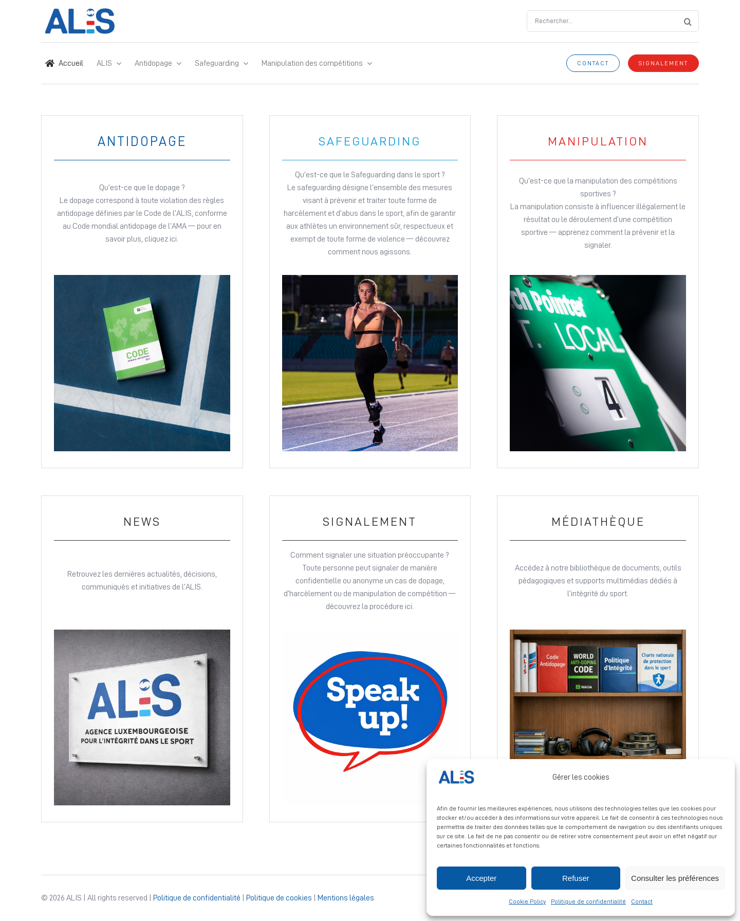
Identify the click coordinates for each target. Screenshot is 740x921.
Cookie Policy (527, 901)
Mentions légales (346, 898)
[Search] (688, 21)
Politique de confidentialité (588, 901)
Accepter (481, 878)
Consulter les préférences (675, 878)
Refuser (575, 878)
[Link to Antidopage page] (142, 291)
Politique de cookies (279, 898)
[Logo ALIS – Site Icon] (79, 12)
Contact (642, 901)
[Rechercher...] (602, 21)
